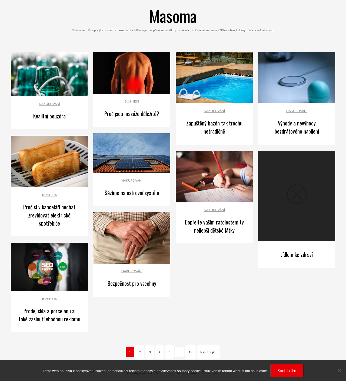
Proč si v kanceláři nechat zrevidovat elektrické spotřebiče (49, 215)
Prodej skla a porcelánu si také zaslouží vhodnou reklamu (49, 315)
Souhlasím (287, 370)
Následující (208, 352)
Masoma (173, 16)
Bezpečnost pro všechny (132, 283)
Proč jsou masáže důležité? (131, 114)
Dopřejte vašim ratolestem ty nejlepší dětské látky (214, 226)
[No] (339, 370)
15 (190, 352)
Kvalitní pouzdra (49, 116)
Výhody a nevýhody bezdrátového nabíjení (297, 127)
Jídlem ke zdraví (297, 254)
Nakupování (49, 104)
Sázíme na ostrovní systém (132, 193)
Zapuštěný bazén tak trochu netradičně (214, 127)
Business (132, 101)
